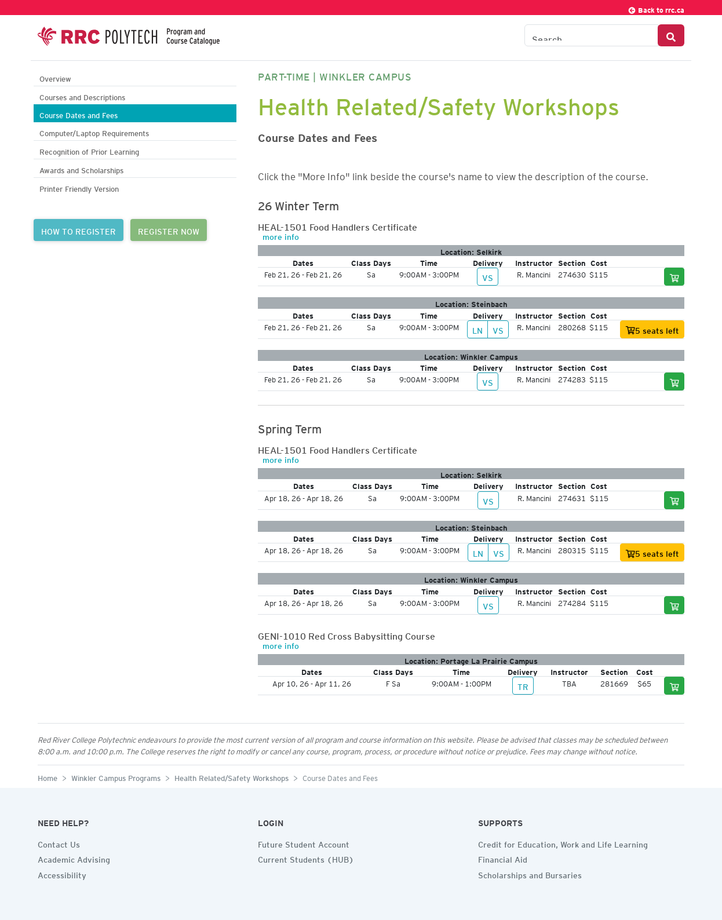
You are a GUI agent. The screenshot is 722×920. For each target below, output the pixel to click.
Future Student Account (303, 843)
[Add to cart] (674, 277)
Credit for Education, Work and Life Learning (563, 843)
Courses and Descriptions (82, 95)
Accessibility (62, 874)
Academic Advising (74, 858)
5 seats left (652, 330)
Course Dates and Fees (78, 113)
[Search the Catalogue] (591, 35)
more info (280, 235)
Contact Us (59, 843)
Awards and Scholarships (81, 168)
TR (522, 685)
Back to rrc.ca (656, 8)
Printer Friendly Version (79, 187)
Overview (55, 77)
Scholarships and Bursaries (530, 874)
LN (477, 329)
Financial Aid (502, 858)
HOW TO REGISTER (78, 230)
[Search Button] (671, 35)
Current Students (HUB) (306, 858)
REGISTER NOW (168, 230)
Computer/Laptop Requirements (94, 131)
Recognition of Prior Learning (89, 150)
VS (487, 276)
